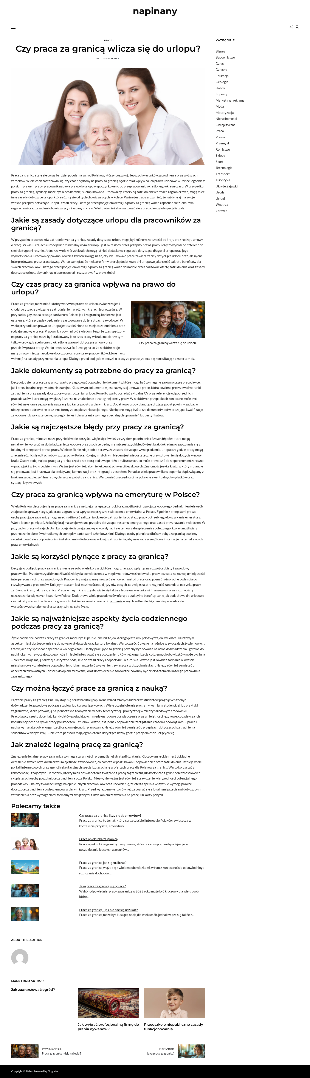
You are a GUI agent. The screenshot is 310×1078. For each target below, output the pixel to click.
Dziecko (221, 69)
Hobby (220, 88)
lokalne (31, 388)
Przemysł (222, 143)
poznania (116, 601)
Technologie (224, 168)
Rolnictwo (223, 149)
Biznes (220, 51)
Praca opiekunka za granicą (98, 839)
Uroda (220, 192)
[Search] (297, 26)
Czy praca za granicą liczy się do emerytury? (110, 815)
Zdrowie (221, 211)
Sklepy (220, 155)
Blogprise (53, 1071)
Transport (223, 174)
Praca (108, 40)
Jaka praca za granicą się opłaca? (102, 886)
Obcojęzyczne (226, 125)
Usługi (220, 198)
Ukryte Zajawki (227, 186)
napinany (155, 10)
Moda (220, 106)
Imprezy (221, 94)
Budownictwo (225, 57)
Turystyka (223, 180)
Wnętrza (222, 204)
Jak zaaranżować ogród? (33, 990)
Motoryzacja (225, 112)
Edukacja (222, 76)
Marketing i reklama (230, 100)
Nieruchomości (226, 119)
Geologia (222, 82)
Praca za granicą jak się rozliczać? (103, 863)
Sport (219, 162)
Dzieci (220, 63)
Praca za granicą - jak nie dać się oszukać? (108, 910)
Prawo (220, 137)
